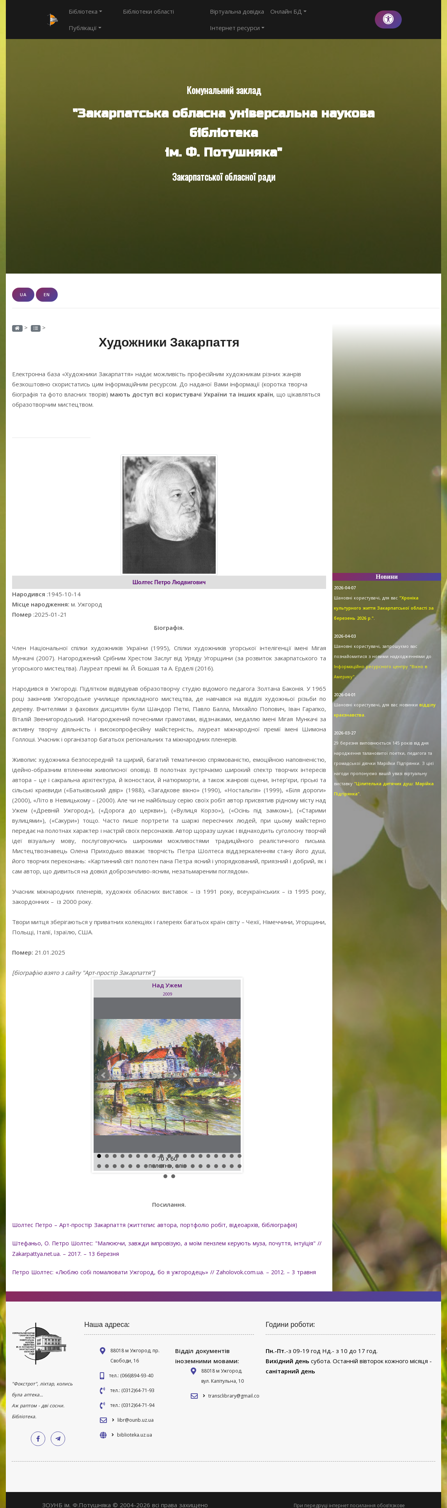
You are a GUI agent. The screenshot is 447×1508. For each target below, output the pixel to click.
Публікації (182, 15)
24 (130, 1157)
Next (234, 1066)
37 (232, 1157)
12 (185, 1147)
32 (193, 1157)
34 (208, 1157)
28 (161, 1157)
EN (47, 286)
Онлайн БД (289, 15)
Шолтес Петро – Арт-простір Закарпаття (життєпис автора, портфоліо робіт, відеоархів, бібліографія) (156, 1216)
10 (169, 1147)
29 (169, 1157)
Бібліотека (85, 15)
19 (239, 1147)
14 (200, 1147)
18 (232, 1147)
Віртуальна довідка (238, 15)
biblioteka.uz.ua (134, 1424)
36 (224, 1157)
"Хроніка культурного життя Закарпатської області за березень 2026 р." (384, 599)
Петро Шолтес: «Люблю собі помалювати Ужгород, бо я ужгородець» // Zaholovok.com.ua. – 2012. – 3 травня (168, 1262)
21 (107, 1157)
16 (216, 1147)
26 (146, 1157)
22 (115, 1157)
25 (138, 1157)
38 (239, 1157)
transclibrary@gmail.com (236, 1385)
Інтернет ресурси (341, 15)
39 (165, 1167)
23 (122, 1157)
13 (193, 1147)
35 (216, 1157)
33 (200, 1157)
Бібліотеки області (134, 15)
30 (177, 1157)
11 (177, 1147)
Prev (104, 1066)
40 (173, 1167)
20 (99, 1157)
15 (208, 1147)
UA (23, 286)
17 (224, 1147)
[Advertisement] (386, 441)
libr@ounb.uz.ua (135, 1409)
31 (185, 1157)
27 (154, 1157)
